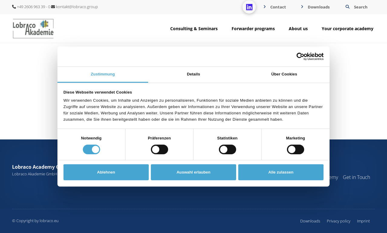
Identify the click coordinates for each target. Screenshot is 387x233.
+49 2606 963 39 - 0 (31, 6)
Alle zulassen (281, 172)
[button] (356, 7)
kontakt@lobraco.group (74, 6)
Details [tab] (193, 74)
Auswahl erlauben (193, 172)
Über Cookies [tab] (284, 74)
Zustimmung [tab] (103, 74)
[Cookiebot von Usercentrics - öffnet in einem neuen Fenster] (297, 56)
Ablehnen (106, 172)
